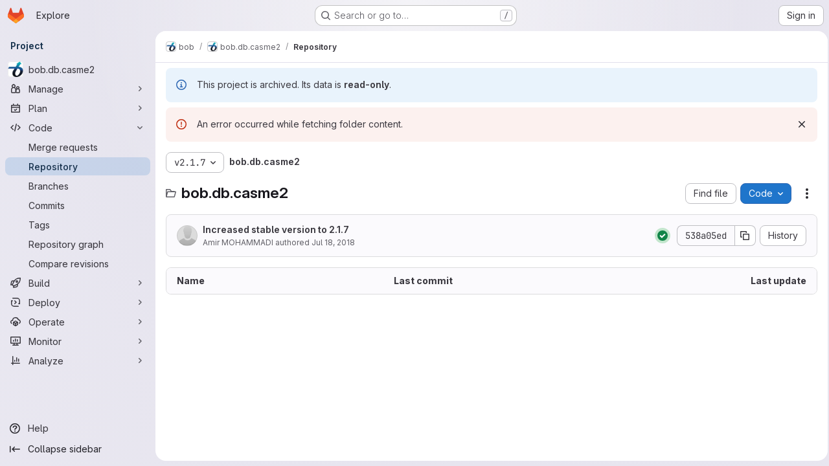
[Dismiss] (798, 124)
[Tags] (77, 225)
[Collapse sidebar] (77, 449)
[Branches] (77, 186)
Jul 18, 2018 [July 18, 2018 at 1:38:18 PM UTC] (333, 242)
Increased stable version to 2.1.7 (276, 229)
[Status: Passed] (658, 235)
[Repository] (77, 166)
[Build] (77, 283)
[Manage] (77, 89)
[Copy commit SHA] (741, 235)
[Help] (77, 428)
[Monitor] (77, 341)
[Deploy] (77, 302)
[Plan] (77, 108)
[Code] (77, 127)
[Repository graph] (77, 244)
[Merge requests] (77, 147)
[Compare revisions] (77, 263)
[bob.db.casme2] (77, 69)
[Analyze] (77, 360)
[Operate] (77, 322)
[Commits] (77, 205)
